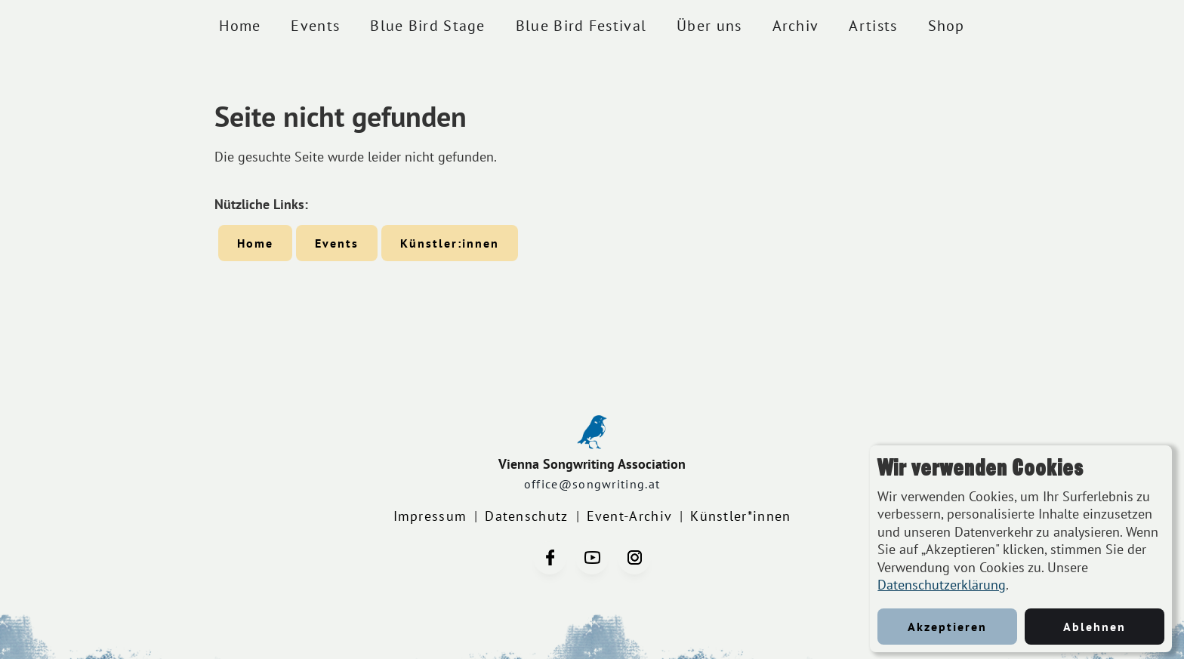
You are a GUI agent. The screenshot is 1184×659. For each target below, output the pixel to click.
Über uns (709, 25)
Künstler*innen (740, 516)
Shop (946, 25)
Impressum (430, 516)
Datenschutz (526, 516)
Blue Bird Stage (428, 25)
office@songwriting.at (592, 483)
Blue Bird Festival (581, 25)
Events (315, 25)
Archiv (795, 25)
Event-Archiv (630, 516)
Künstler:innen (449, 243)
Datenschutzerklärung (941, 584)
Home (240, 25)
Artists (873, 25)
